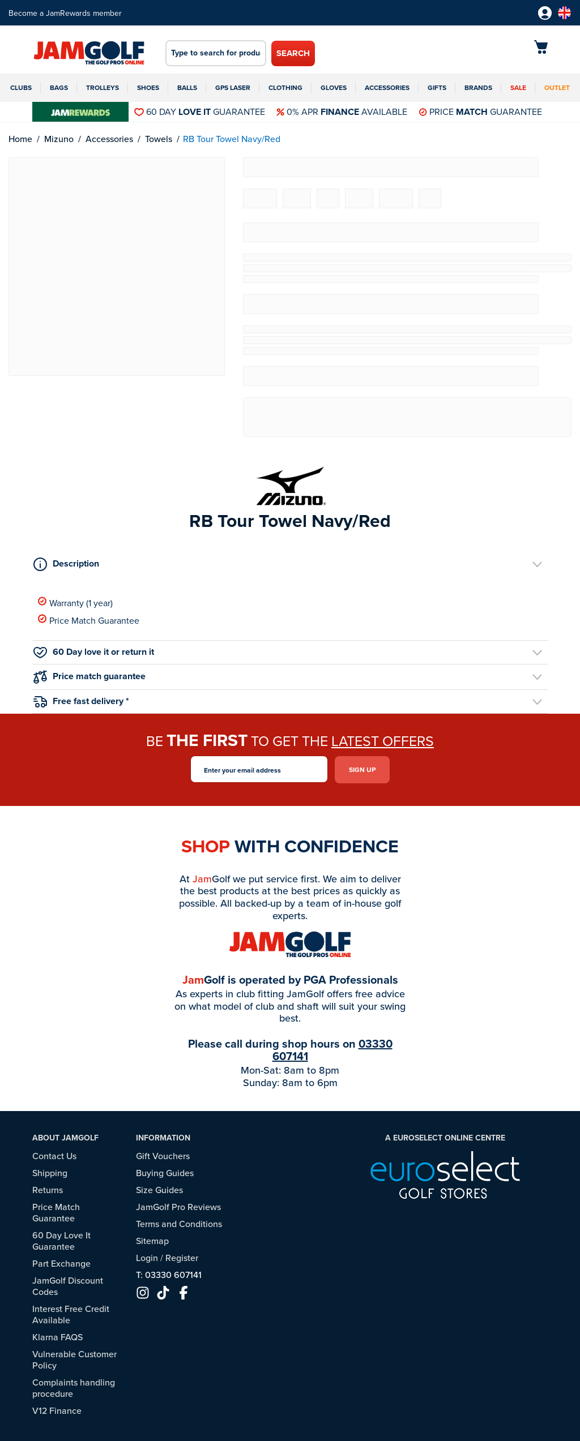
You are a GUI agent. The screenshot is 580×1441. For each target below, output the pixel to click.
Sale (518, 87)
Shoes (148, 87)
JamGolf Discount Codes (67, 1285)
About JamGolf (65, 1137)
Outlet (557, 87)
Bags (59, 87)
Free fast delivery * (81, 700)
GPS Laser (232, 87)
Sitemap (152, 1239)
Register (181, 1256)
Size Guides (159, 1188)
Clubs (21, 87)
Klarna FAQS (57, 1336)
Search (293, 53)
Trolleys (102, 87)
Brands (478, 87)
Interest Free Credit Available (70, 1313)
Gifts (437, 87)
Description (66, 564)
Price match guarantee (89, 677)
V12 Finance (57, 1409)
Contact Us (54, 1154)
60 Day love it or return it (93, 651)
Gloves (334, 87)
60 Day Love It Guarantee (61, 1239)
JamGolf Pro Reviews (178, 1205)
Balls (187, 87)
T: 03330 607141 (169, 1273)
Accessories (387, 87)
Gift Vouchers (163, 1154)
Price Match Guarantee (88, 620)
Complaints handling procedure (73, 1387)
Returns (47, 1188)
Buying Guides (165, 1171)
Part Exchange (61, 1262)
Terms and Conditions (179, 1222)
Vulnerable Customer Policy (74, 1358)
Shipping (49, 1171)
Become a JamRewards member (65, 13)
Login (147, 1256)
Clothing (285, 87)
